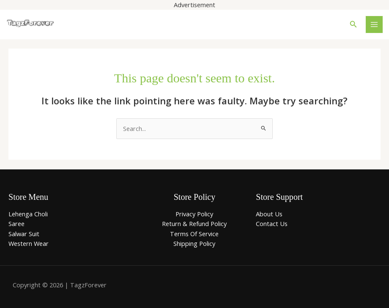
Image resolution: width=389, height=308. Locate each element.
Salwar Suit (23, 233)
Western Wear (28, 243)
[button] (353, 24)
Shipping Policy (194, 243)
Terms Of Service (194, 233)
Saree (16, 223)
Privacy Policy (194, 214)
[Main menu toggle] (374, 24)
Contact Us (272, 223)
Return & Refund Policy (194, 223)
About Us (269, 214)
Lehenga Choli (28, 214)
